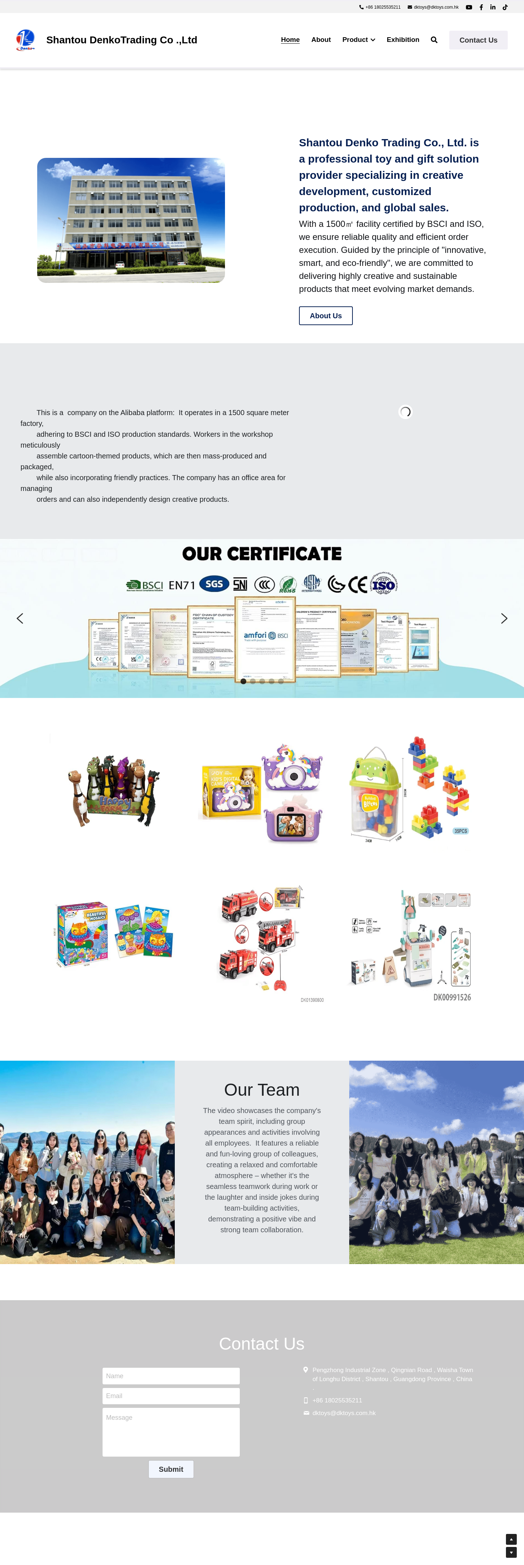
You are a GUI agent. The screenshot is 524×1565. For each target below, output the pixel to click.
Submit (171, 1469)
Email (114, 1396)
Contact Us (478, 40)
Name (115, 1375)
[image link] (25, 39)
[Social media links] (469, 7)
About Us (326, 316)
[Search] (434, 40)
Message (119, 1417)
